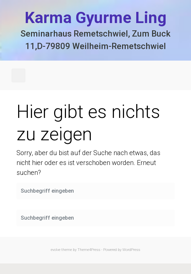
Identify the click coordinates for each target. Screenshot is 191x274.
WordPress (131, 250)
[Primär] (18, 75)
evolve (55, 250)
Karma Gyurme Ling (96, 17)
